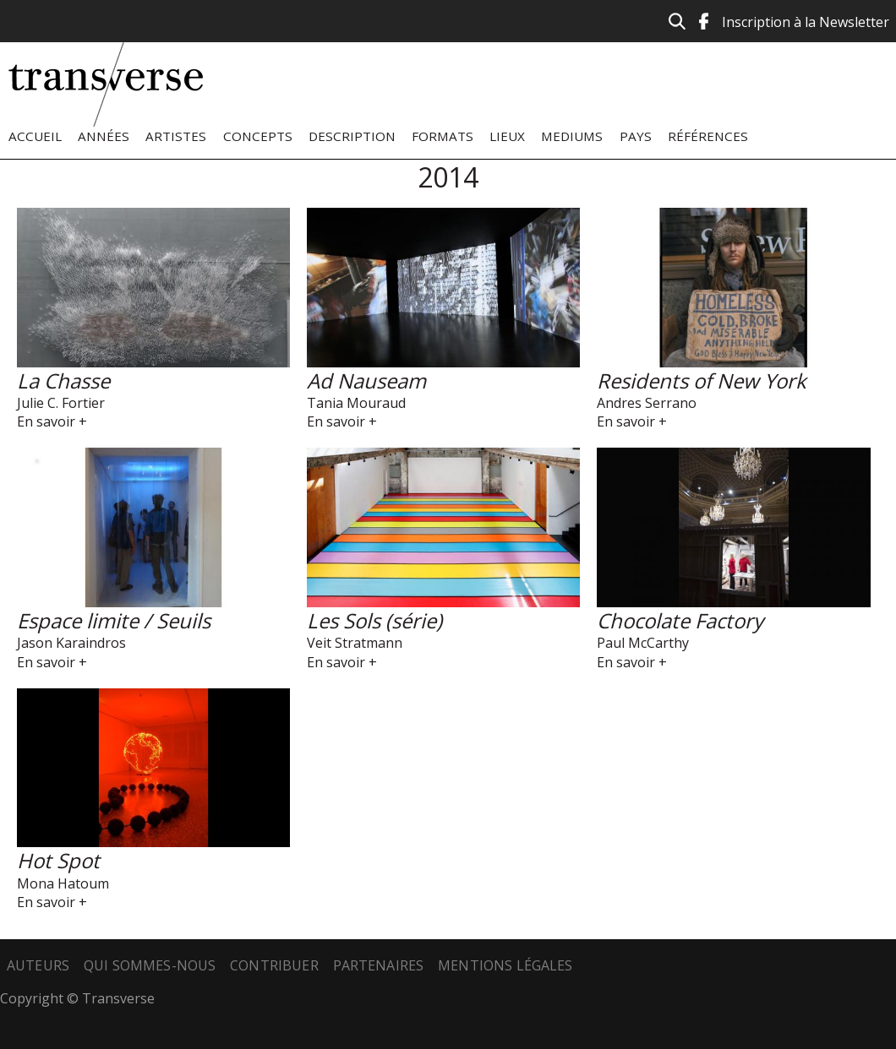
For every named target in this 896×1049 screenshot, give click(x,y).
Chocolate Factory (680, 620)
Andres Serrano (647, 403)
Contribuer (274, 965)
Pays (636, 136)
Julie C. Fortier (61, 403)
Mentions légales (505, 965)
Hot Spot (58, 860)
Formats (442, 136)
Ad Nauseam (366, 380)
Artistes (175, 136)
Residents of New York (701, 380)
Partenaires (378, 965)
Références (708, 136)
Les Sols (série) (374, 620)
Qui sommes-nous (150, 965)
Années (103, 136)
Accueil (35, 136)
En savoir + (52, 421)
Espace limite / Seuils (113, 620)
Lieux (507, 136)
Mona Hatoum (63, 883)
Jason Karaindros (71, 642)
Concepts (257, 136)
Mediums (572, 136)
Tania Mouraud (356, 403)
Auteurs (38, 965)
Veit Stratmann (354, 642)
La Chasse (63, 380)
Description (352, 136)
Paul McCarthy (643, 642)
